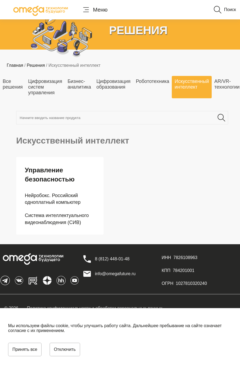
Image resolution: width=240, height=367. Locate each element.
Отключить (65, 349)
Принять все (24, 349)
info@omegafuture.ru (115, 273)
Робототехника (152, 81)
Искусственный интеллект (191, 84)
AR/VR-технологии (227, 84)
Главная (15, 65)
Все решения (13, 84)
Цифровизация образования (114, 84)
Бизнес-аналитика (79, 84)
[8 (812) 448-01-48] (112, 259)
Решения (36, 65)
